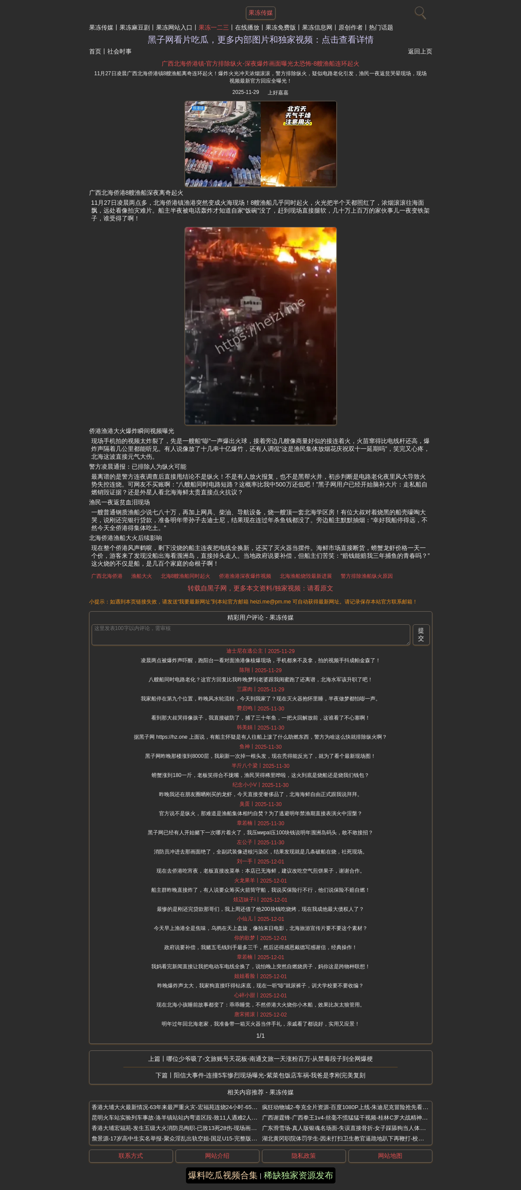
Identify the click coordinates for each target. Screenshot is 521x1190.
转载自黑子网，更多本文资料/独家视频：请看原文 (260, 588)
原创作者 (350, 27)
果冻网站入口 (174, 27)
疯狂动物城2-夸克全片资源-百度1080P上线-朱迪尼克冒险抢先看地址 (348, 1107)
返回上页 (420, 51)
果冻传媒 (101, 27)
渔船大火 (141, 576)
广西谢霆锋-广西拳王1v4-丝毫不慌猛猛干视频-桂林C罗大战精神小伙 (347, 1117)
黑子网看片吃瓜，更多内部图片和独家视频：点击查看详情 (261, 39)
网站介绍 (217, 1155)
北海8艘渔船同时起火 (186, 576)
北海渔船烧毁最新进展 (306, 576)
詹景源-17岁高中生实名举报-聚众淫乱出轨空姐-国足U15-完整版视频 (177, 1138)
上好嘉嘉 (278, 93)
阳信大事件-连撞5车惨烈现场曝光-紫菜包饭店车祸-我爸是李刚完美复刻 (270, 1075)
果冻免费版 (280, 27)
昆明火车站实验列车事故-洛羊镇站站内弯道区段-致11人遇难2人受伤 (177, 1117)
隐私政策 (304, 1155)
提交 (421, 634)
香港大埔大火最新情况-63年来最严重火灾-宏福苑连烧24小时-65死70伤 (180, 1107)
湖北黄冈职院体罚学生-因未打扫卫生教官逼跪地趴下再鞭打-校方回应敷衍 (354, 1138)
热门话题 (381, 27)
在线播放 (247, 27)
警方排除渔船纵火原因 (367, 576)
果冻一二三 (214, 27)
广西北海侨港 (107, 576)
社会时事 (119, 51)
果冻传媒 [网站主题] (261, 12)
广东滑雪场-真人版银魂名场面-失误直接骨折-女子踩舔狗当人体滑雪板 (349, 1128)
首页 (95, 51)
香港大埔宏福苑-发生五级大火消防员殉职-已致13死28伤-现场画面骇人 (180, 1128)
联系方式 (131, 1155)
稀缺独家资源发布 (298, 1175)
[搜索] (419, 11)
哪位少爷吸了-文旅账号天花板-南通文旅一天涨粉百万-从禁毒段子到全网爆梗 (269, 1058)
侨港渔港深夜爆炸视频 (245, 576)
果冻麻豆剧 (134, 27)
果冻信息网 (317, 27)
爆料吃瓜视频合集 (223, 1175)
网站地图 (390, 1155)
